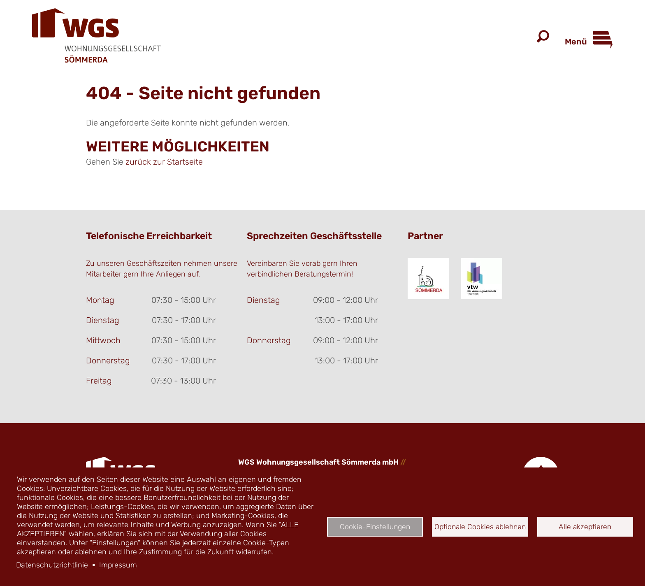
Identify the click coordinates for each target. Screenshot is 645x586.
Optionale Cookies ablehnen (480, 526)
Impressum (118, 565)
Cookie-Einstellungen (375, 526)
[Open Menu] (600, 37)
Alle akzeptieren (585, 526)
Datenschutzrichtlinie (52, 565)
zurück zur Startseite (164, 162)
